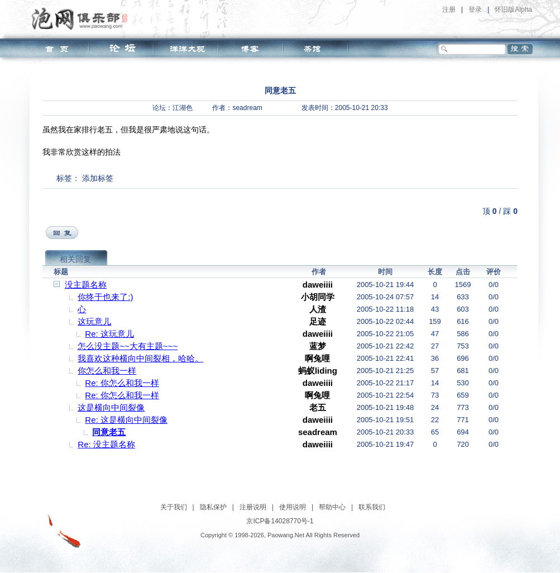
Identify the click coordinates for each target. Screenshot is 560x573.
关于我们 (173, 507)
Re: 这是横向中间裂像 (126, 419)
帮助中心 (332, 507)
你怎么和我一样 (107, 370)
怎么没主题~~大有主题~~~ (128, 346)
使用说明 (292, 507)
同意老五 (109, 432)
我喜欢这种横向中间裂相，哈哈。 (140, 358)
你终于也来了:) (105, 297)
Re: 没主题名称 (106, 444)
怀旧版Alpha (513, 9)
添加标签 (97, 178)
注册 (449, 9)
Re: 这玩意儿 (109, 333)
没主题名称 (86, 284)
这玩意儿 (94, 321)
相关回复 (75, 259)
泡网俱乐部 (82, 18)
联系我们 (371, 507)
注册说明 (253, 507)
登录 (475, 9)
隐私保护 (213, 507)
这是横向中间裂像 (111, 407)
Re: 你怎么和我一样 (122, 383)
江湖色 (183, 108)
